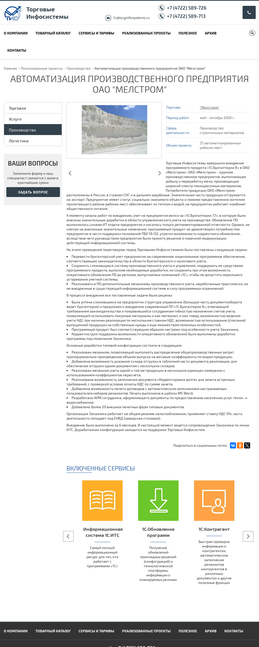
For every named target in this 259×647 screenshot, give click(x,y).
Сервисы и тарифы (96, 33)
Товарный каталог (53, 33)
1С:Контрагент (214, 529)
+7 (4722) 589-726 (186, 8)
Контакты (16, 50)
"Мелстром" (209, 107)
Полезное (188, 33)
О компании (16, 33)
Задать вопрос (33, 192)
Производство (79, 68)
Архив (211, 33)
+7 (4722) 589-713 (186, 16)
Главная (10, 68)
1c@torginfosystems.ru (131, 17)
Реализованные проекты (146, 33)
